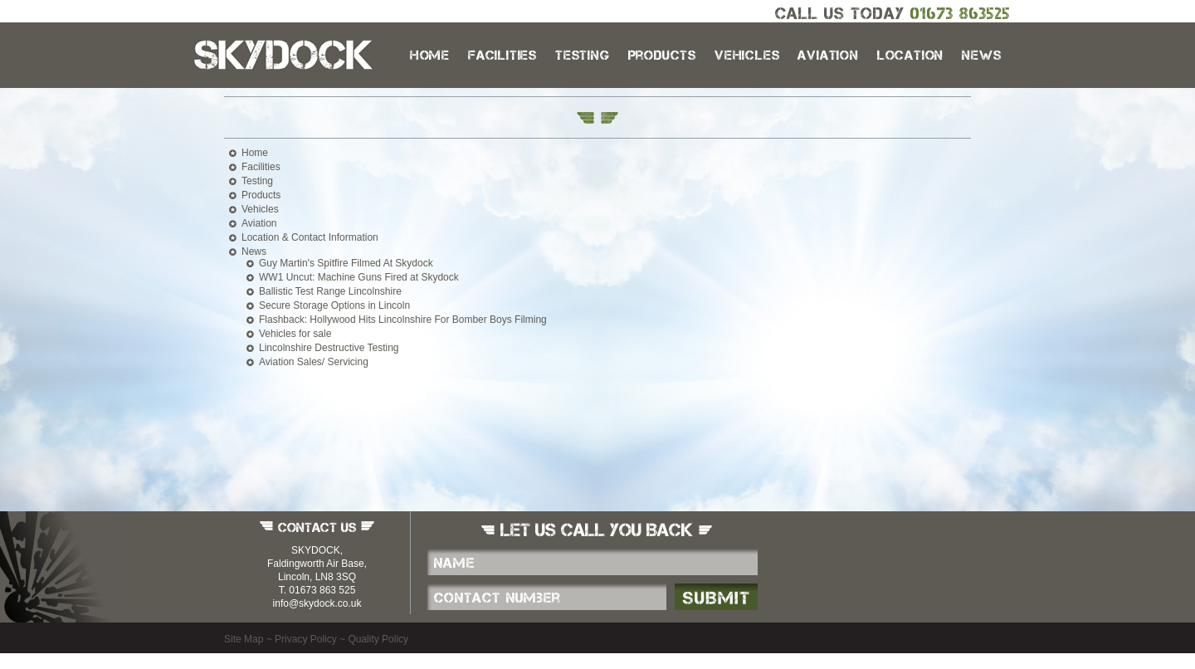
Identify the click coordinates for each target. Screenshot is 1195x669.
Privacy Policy (306, 639)
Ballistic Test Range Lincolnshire (330, 291)
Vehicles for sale (295, 333)
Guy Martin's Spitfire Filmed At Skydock (346, 263)
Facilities (502, 55)
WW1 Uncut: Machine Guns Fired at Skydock (359, 277)
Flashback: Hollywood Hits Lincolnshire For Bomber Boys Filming (403, 319)
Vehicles (747, 55)
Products (662, 55)
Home (430, 55)
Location (910, 55)
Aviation (827, 55)
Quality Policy (378, 639)
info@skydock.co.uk (317, 603)
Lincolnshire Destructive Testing (329, 348)
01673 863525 (960, 13)
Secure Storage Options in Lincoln (334, 305)
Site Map (243, 639)
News (981, 55)
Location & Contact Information (309, 237)
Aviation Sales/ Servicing (313, 362)
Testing (582, 55)
